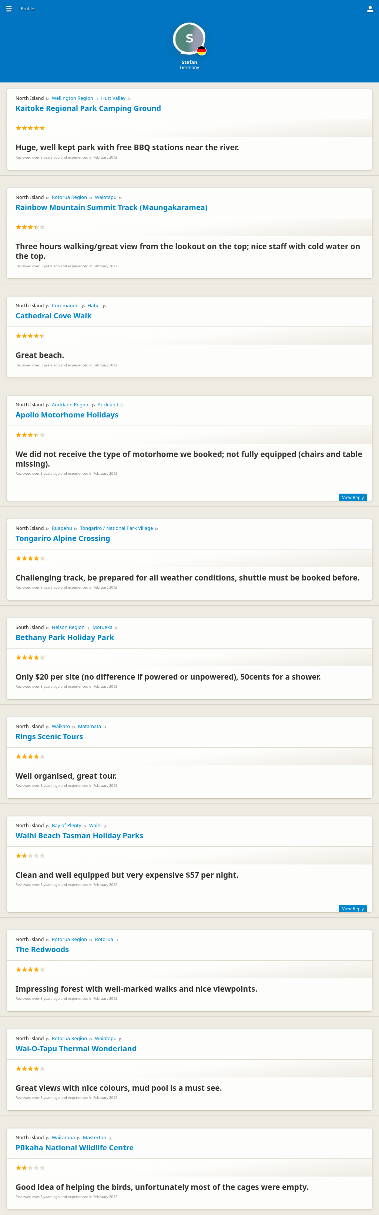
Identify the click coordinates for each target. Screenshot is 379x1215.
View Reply (353, 497)
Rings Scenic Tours (49, 736)
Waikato (61, 726)
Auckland (108, 404)
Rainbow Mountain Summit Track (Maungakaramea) (112, 207)
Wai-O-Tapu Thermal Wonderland (76, 1048)
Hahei (94, 305)
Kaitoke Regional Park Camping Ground (88, 108)
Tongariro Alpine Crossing (63, 538)
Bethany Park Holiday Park (65, 637)
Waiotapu (106, 197)
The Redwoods (42, 949)
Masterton (94, 1137)
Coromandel (66, 305)
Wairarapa (63, 1137)
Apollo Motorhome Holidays (67, 415)
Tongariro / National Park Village (116, 528)
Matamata (89, 726)
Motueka (103, 627)
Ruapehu (62, 528)
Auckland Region (71, 404)
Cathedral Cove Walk (54, 316)
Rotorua (104, 939)
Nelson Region (68, 627)
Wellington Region (72, 98)
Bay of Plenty (66, 825)
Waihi (95, 825)
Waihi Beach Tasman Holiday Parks (79, 835)
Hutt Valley (113, 98)
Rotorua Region (69, 197)
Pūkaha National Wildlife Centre (75, 1148)
